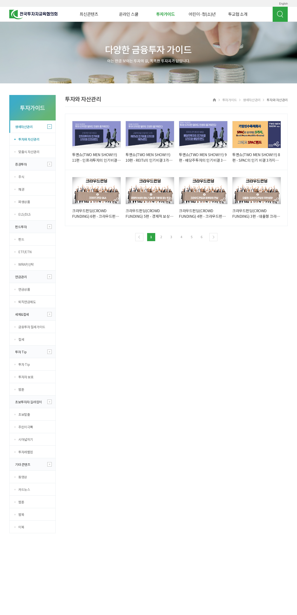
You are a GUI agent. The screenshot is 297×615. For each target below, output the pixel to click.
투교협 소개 (237, 14)
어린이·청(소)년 (202, 14)
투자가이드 (165, 14)
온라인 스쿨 (128, 14)
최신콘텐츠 (89, 14)
